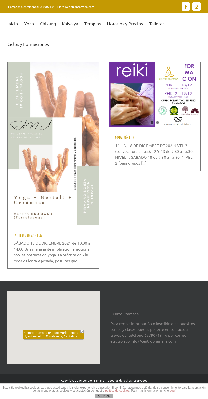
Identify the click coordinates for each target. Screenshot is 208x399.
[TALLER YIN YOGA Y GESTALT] (53, 143)
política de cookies (117, 390)
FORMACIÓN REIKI (125, 137)
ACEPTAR (104, 395)
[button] (54, 322)
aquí (172, 390)
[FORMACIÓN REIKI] (154, 94)
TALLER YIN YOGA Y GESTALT (29, 235)
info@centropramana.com (76, 7)
